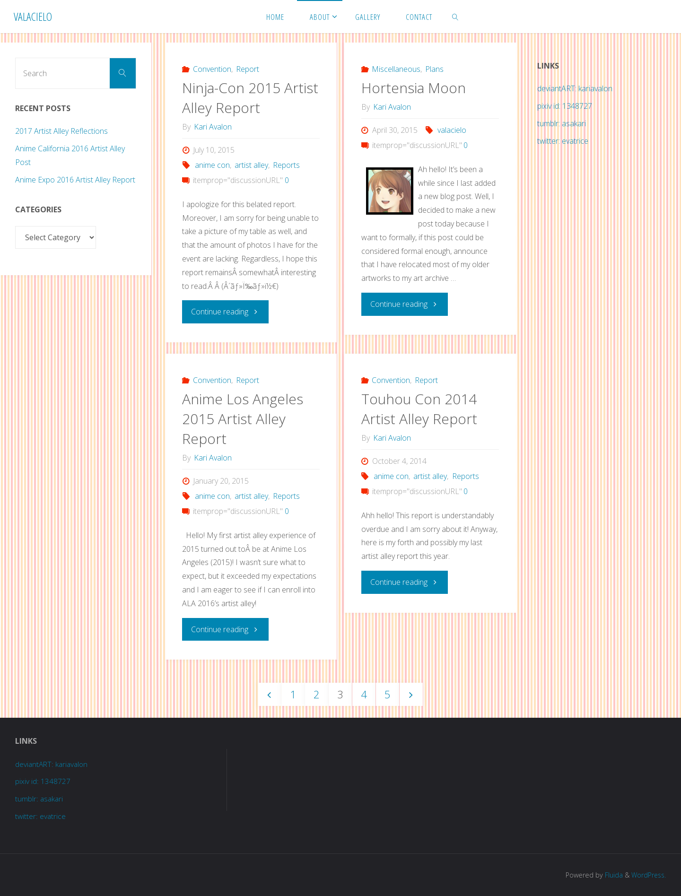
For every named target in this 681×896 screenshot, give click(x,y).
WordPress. (647, 874)
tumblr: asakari (561, 123)
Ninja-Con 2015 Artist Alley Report (250, 97)
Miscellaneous (396, 69)
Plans (434, 69)
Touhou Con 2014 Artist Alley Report (419, 408)
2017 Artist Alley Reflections (61, 131)
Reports (286, 165)
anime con (212, 165)
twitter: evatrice (562, 141)
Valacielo (33, 16)
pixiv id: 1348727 (564, 106)
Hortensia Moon (413, 87)
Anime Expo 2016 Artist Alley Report (75, 179)
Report (247, 69)
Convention (212, 69)
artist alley (251, 165)
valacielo (451, 130)
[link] (455, 16)
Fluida (611, 874)
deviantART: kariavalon (574, 88)
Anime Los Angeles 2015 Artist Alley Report (242, 418)
